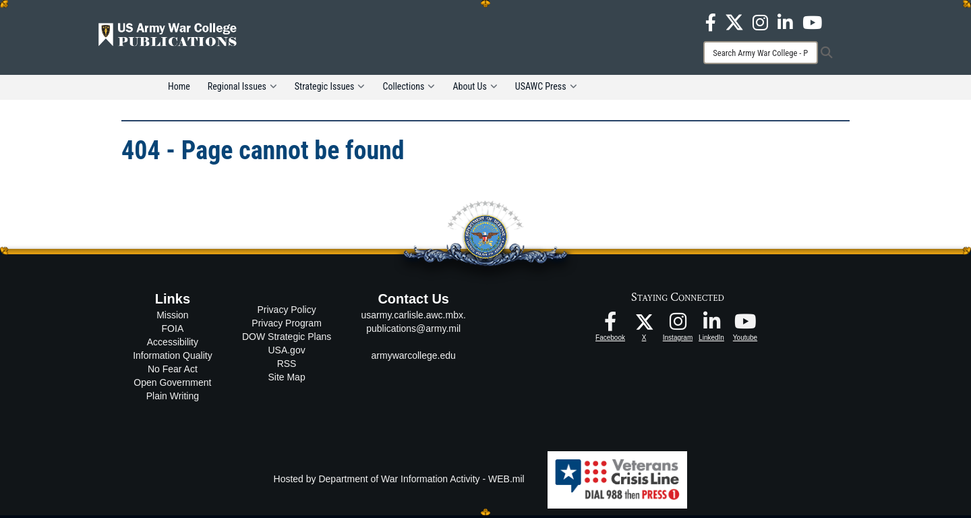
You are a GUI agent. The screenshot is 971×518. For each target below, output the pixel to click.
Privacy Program (286, 325)
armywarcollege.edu (414, 358)
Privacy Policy (287, 311)
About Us (474, 89)
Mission (172, 317)
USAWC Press (546, 89)
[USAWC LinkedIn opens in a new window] (785, 21)
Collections (408, 89)
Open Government (172, 385)
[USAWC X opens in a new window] (734, 21)
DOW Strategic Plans (286, 338)
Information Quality (172, 358)
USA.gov (286, 352)
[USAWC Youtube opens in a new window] (812, 21)
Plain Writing (172, 398)
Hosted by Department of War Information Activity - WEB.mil (399, 481)
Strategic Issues (330, 89)
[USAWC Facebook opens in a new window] (710, 21)
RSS (287, 365)
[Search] (760, 52)
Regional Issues (242, 89)
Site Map (286, 379)
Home (179, 89)
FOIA (173, 331)
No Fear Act (173, 371)
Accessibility (172, 344)
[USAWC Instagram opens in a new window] (760, 21)
